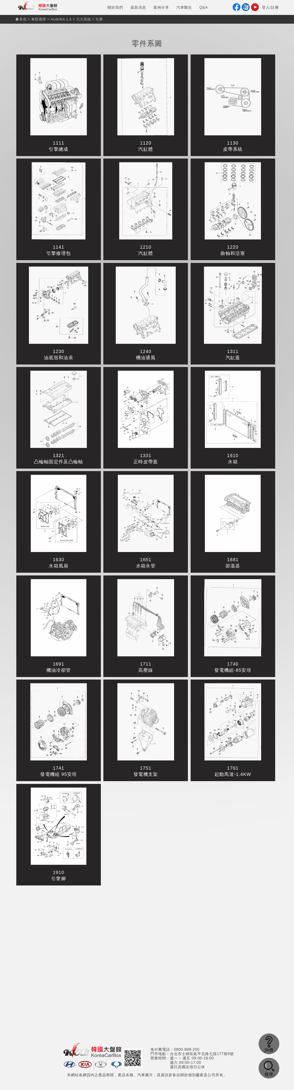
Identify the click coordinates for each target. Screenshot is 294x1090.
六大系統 (83, 19)
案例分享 (161, 7)
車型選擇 (38, 19)
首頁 (21, 19)
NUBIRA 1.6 (61, 19)
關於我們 (115, 7)
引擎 (99, 19)
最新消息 (138, 7)
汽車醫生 (184, 7)
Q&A (203, 7)
